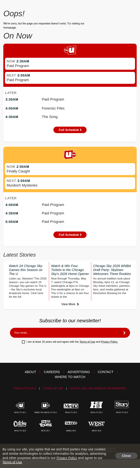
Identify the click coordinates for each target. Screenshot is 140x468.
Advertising (79, 372)
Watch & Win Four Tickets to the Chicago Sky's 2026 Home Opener (70, 270)
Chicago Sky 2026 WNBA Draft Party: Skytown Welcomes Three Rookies (112, 270)
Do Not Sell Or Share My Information (98, 388)
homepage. (10, 27)
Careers (52, 372)
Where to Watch (70, 377)
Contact (105, 372)
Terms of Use (87, 342)
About (30, 372)
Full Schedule (70, 130)
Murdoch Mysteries (22, 185)
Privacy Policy (25, 388)
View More (70, 304)
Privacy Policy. (109, 342)
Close (126, 456)
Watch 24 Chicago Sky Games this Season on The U (25, 270)
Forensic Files (53, 108)
